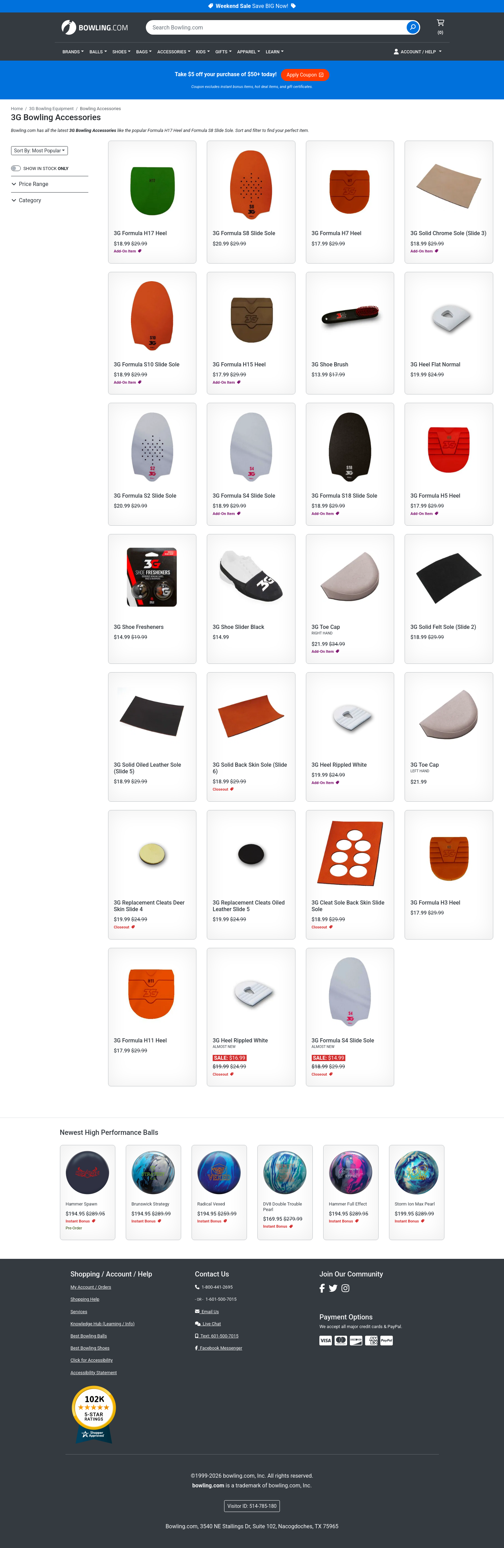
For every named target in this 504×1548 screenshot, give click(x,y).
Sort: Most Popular (37, 150)
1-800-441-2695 (214, 1287)
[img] (386, 1340)
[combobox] (277, 27)
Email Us (207, 1311)
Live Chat (208, 1323)
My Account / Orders (91, 1287)
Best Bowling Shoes (90, 1348)
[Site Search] (413, 27)
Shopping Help (85, 1299)
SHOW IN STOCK (46, 168)
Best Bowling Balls (89, 1335)
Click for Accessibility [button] (92, 1360)
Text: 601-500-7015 (217, 1335)
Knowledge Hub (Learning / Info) (103, 1323)
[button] (73, 51)
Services (79, 1311)
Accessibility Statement (94, 1372)
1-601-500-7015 (221, 1299)
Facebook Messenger (218, 1348)
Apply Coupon (305, 75)
